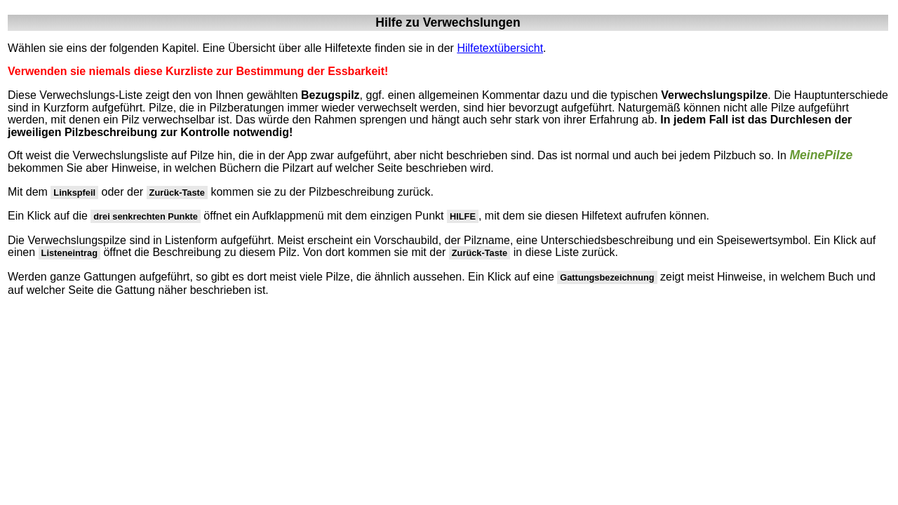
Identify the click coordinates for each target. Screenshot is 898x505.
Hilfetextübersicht (500, 48)
